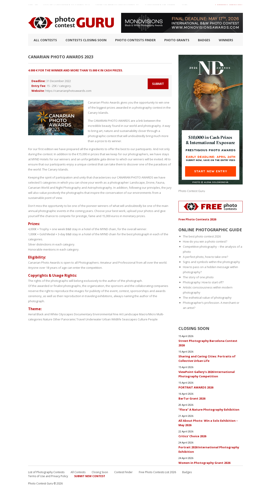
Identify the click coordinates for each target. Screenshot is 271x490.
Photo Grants (176, 40)
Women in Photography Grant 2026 (204, 463)
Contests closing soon (86, 40)
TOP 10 (32, 6)
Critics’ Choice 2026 (192, 436)
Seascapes (129, 319)
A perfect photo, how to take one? (205, 257)
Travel (80, 319)
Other (57, 319)
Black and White (47, 314)
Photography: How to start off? (203, 282)
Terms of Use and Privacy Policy (48, 476)
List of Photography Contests (66, 6)
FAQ (184, 6)
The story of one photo (198, 277)
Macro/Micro (147, 314)
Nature (47, 319)
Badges (204, 40)
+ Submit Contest (229, 6)
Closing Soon (100, 472)
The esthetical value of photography (207, 298)
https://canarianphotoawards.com (68, 91)
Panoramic (68, 319)
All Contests (45, 40)
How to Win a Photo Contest (117, 6)
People (153, 319)
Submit (158, 84)
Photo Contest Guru (191, 191)
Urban (106, 319)
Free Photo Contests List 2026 (157, 472)
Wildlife (116, 319)
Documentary (83, 314)
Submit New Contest (89, 476)
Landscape (131, 314)
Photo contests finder (135, 40)
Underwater (93, 319)
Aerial (32, 314)
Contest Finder (123, 472)
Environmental (102, 314)
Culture (142, 319)
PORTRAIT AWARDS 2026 (195, 387)
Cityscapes (66, 314)
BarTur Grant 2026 (191, 398)
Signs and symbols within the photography (211, 262)
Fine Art (118, 314)
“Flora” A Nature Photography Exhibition (208, 410)
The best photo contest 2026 (202, 236)
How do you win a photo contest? (205, 241)
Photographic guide (160, 6)
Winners (226, 40)
